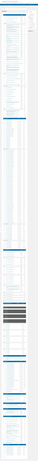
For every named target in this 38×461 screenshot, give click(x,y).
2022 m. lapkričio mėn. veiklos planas (9, 203)
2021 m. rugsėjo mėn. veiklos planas (9, 221)
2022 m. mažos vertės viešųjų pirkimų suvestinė (10, 365)
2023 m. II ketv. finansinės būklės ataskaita (10, 271)
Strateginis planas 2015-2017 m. (9, 127)
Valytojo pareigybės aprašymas (9, 98)
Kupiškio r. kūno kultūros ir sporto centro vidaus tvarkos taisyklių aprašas (12, 47)
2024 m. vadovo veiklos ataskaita (9, 226)
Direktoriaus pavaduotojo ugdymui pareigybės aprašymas (11, 89)
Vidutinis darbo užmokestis (33, 29)
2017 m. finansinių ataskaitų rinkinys (9, 301)
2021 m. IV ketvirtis (8, 324)
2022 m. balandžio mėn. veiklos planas (9, 212)
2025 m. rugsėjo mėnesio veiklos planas (10, 160)
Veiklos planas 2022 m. (8, 142)
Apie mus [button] (20, 4)
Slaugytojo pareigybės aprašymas (9, 100)
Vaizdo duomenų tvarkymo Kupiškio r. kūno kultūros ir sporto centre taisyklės (12, 84)
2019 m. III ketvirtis (8, 338)
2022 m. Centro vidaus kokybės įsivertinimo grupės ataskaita (11, 423)
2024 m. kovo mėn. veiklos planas (9, 183)
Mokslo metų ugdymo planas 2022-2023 (9, 132)
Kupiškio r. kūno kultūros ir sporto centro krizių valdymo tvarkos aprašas (12, 61)
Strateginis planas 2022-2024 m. (9, 123)
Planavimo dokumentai (32, 14)
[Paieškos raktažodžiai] (32, 2)
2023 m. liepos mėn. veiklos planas (9, 193)
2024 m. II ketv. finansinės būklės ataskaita (10, 262)
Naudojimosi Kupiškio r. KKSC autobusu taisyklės (10, 80)
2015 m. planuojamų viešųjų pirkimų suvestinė (10, 384)
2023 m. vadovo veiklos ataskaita (9, 227)
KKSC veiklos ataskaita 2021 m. (9, 245)
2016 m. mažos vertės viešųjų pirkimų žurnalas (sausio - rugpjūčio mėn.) (12, 380)
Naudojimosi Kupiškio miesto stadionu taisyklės (10, 82)
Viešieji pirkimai (31, 21)
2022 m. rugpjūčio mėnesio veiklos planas (10, 207)
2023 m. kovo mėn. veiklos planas (9, 198)
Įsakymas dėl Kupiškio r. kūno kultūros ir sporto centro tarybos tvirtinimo (12, 116)
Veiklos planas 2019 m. (8, 146)
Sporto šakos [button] (5, 4)
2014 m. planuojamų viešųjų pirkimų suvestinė (10, 385)
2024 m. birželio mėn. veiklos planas (9, 179)
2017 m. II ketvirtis (7, 352)
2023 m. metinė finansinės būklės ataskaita (10, 267)
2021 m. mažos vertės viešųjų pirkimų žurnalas (10, 366)
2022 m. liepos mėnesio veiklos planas (9, 208)
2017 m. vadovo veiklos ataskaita (9, 235)
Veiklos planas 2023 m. (8, 141)
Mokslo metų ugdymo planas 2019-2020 (9, 136)
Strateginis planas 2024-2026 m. (9, 122)
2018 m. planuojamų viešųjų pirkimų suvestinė (10, 375)
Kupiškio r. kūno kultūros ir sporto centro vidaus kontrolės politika (12, 18)
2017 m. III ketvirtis (8, 351)
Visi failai (31, 11)
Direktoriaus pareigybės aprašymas (9, 87)
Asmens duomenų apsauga (32, 24)
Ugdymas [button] (17, 4)
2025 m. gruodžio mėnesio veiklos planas (10, 156)
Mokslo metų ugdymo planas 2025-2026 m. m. (10, 128)
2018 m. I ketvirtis (7, 347)
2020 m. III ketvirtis (8, 332)
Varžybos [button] (14, 4)
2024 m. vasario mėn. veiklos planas (9, 184)
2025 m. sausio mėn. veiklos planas (9, 170)
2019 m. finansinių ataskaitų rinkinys (9, 296)
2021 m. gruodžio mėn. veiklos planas (9, 217)
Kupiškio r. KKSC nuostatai (8, 16)
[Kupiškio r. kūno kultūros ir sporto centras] (3, 1)
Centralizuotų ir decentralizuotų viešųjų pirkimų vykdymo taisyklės (11, 389)
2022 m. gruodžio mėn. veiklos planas (9, 202)
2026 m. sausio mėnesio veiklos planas (9, 155)
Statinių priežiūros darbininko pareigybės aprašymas (10, 96)
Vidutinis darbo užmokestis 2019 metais (9, 453)
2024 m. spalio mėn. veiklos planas (9, 174)
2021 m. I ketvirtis (7, 328)
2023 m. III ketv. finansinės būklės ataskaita (10, 269)
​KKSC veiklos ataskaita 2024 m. (9, 241)
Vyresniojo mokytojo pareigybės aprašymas (10, 107)
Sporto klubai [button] (10, 4)
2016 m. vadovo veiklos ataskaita (9, 236)
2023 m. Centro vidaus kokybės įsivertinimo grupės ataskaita (11, 421)
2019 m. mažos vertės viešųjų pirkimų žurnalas (10, 371)
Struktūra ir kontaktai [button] (30, 4)
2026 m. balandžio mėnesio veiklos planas (10, 151)
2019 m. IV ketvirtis (8, 337)
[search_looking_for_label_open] (35, 2)
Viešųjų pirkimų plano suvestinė (9, 390)
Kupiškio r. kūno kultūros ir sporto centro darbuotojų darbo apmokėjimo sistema (13, 63)
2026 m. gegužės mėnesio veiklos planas (10, 150)
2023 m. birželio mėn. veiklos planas (9, 194)
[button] (32, 1)
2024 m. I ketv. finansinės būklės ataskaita (9, 264)
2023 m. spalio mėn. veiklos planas (9, 189)
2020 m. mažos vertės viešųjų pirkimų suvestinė (10, 370)
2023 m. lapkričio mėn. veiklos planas (9, 188)
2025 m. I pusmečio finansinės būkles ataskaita (10, 254)
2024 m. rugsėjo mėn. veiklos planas (9, 175)
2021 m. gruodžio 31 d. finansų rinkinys (9, 283)
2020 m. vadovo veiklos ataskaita (9, 231)
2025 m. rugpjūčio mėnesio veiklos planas (10, 161)
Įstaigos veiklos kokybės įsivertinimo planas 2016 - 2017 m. (11, 438)
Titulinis (2, 6)
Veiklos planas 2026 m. (8, 137)
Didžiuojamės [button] (23, 4)
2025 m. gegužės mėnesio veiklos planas (10, 165)
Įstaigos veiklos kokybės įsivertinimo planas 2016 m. (10, 440)
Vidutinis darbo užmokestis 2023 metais (9, 448)
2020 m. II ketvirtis (7, 333)
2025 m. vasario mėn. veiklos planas (9, 169)
